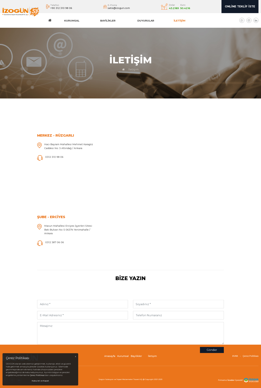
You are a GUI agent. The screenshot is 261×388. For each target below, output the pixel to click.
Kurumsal (71, 20)
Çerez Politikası (250, 357)
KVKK (235, 357)
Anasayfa (109, 357)
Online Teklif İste (240, 6)
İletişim (179, 20)
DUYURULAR (145, 20)
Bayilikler (108, 20)
